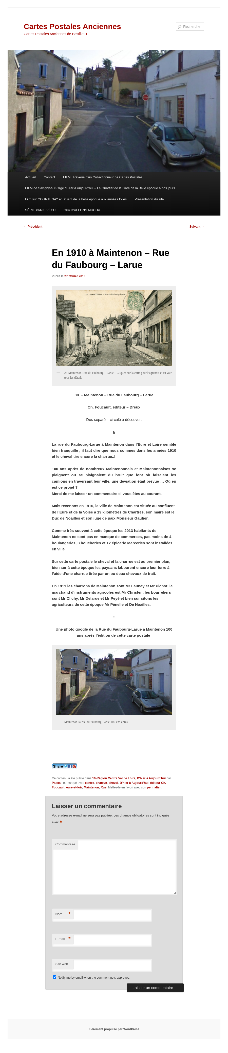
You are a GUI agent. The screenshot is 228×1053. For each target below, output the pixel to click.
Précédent (33, 226)
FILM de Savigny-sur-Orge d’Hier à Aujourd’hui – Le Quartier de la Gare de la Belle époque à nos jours (100, 188)
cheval (113, 783)
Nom (63, 914)
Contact (49, 177)
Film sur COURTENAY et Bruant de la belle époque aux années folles (76, 199)
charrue (101, 783)
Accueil (30, 177)
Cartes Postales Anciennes (72, 26)
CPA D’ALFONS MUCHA (82, 210)
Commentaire (65, 844)
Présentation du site (149, 199)
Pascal (57, 783)
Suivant (196, 226)
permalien (154, 787)
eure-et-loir (74, 787)
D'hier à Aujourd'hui (151, 778)
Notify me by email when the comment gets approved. (91, 977)
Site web (61, 964)
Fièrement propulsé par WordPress (114, 1029)
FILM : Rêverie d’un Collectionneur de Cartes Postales (103, 177)
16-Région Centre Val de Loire (113, 778)
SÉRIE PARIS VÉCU (40, 210)
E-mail (63, 939)
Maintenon (91, 787)
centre (89, 783)
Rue (103, 787)
